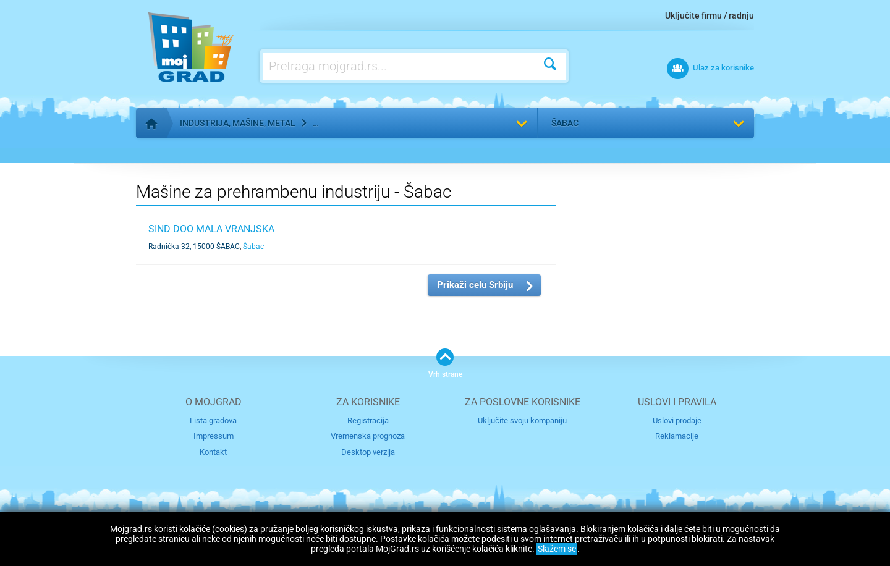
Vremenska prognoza (368, 436)
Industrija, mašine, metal (237, 123)
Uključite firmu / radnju (709, 15)
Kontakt (213, 452)
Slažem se (557, 549)
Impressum (213, 436)
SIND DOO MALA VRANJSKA (211, 229)
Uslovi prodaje (677, 420)
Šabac (564, 123)
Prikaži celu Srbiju (475, 284)
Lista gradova (213, 420)
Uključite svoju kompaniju (522, 420)
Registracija (368, 420)
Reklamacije (676, 436)
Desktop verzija (368, 452)
